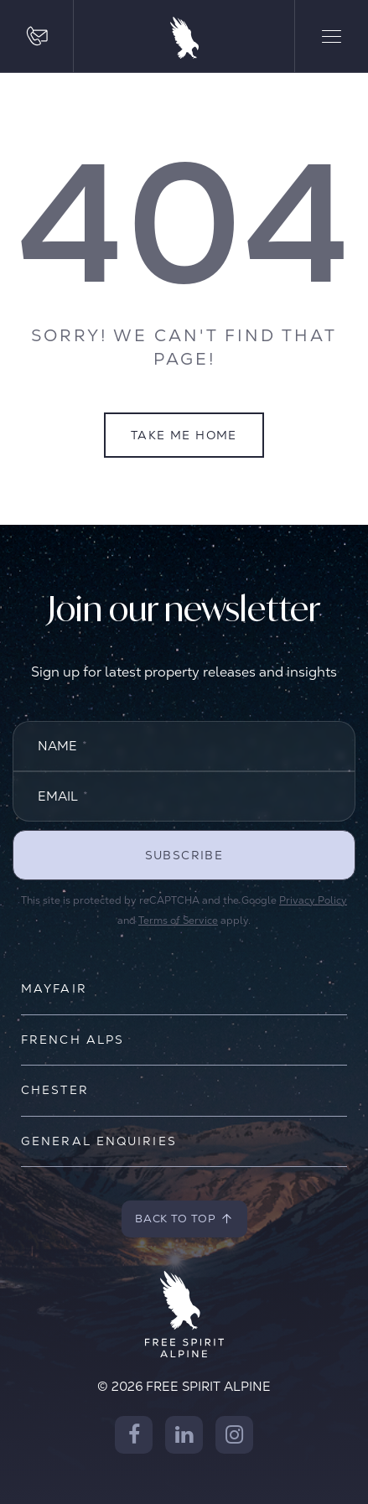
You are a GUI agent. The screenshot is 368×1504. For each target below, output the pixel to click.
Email (63, 796)
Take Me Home (184, 435)
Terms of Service (178, 920)
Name (62, 746)
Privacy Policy (313, 900)
